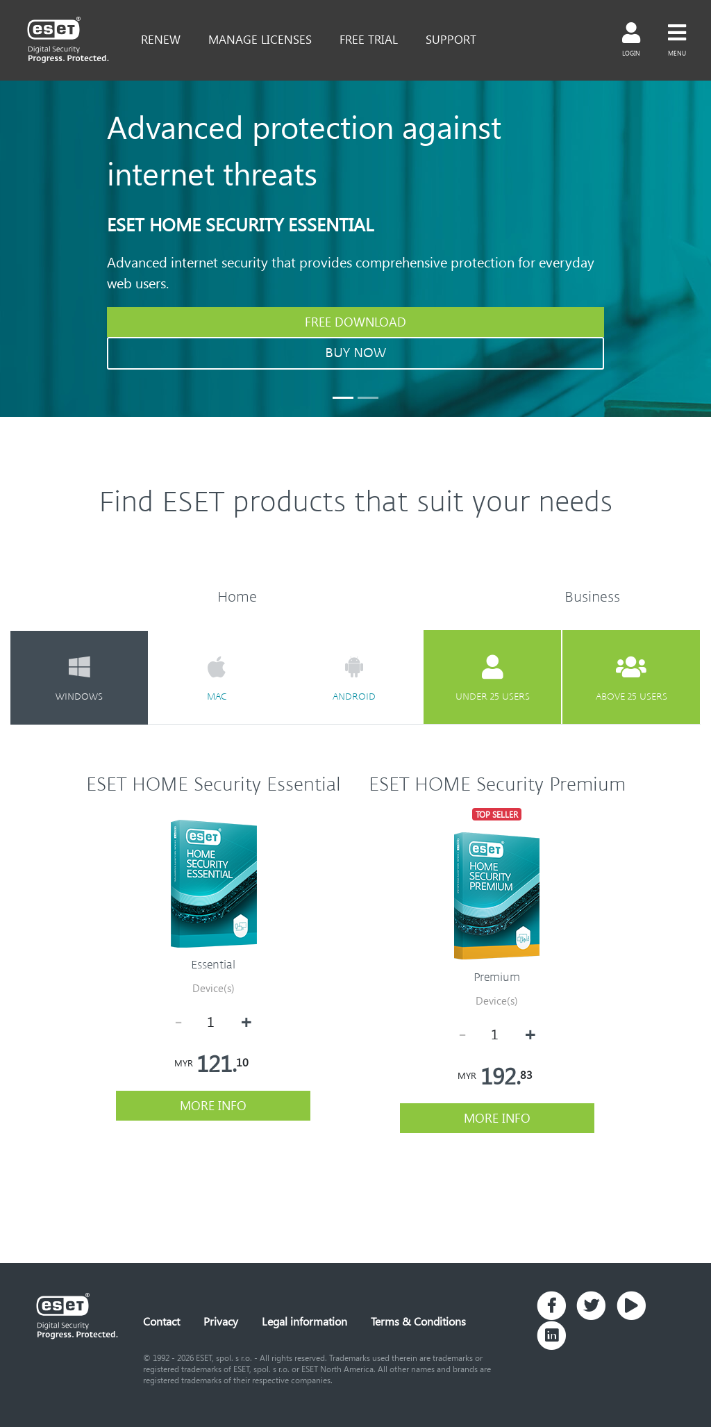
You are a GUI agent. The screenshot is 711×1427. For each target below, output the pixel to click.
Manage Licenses (260, 39)
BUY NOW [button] (355, 353)
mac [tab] (216, 678)
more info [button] (213, 1105)
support (451, 39)
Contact (161, 1321)
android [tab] (354, 678)
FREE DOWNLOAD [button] (355, 321)
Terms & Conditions (418, 1321)
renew (161, 39)
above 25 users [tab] (631, 678)
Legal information (304, 1321)
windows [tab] (79, 678)
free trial (369, 39)
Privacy (220, 1321)
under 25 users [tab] (492, 678)
